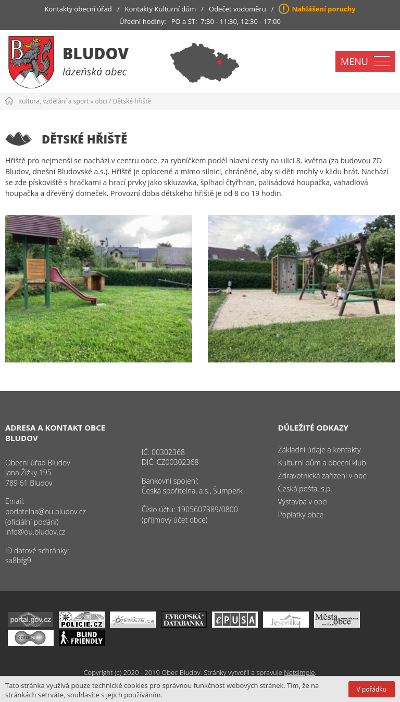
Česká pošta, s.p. (305, 488)
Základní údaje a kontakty (319, 449)
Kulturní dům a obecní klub (322, 462)
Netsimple (299, 672)
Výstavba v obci (303, 501)
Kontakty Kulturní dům (160, 9)
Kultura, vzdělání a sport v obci (62, 101)
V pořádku (371, 689)
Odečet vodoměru (237, 9)
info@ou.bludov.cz (35, 532)
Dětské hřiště (132, 101)
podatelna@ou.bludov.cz (45, 511)
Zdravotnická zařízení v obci (323, 475)
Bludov (96, 53)
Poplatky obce (301, 514)
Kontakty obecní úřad (77, 9)
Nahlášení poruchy (323, 9)
